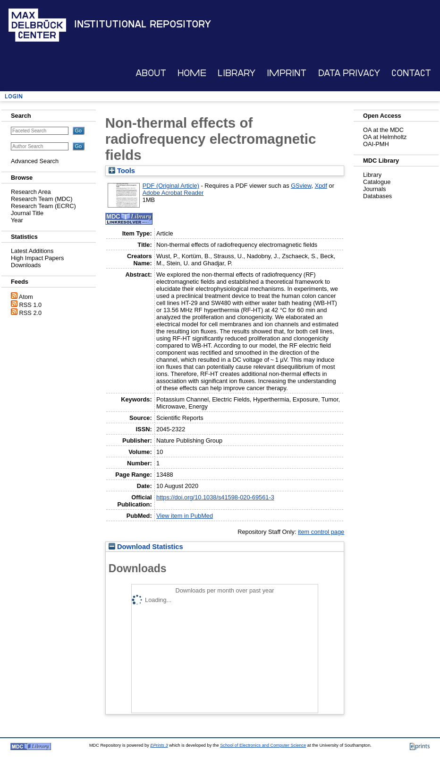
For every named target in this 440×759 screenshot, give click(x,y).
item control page (321, 531)
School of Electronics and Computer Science (263, 745)
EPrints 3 (159, 745)
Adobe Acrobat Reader (173, 192)
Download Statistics (146, 546)
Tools (122, 170)
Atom (26, 296)
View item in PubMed (184, 515)
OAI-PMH (376, 144)
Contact (411, 73)
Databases (377, 196)
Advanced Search (35, 161)
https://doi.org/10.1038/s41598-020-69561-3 (215, 497)
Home (192, 73)
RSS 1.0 (30, 304)
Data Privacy (349, 73)
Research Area (31, 191)
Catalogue (376, 181)
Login (14, 96)
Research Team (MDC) (42, 198)
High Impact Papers (37, 258)
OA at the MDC (383, 129)
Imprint (286, 73)
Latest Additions (32, 250)
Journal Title (27, 213)
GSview (301, 185)
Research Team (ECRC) (43, 205)
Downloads (26, 265)
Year (17, 220)
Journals (374, 188)
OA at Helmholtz (384, 136)
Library (236, 73)
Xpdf (321, 185)
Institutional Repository (142, 24)
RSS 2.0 (30, 312)
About (150, 73)
